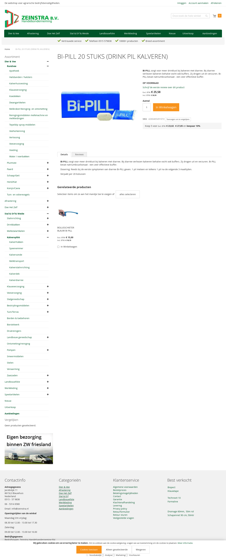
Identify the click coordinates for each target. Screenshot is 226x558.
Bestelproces (119, 490)
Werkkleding (11, 388)
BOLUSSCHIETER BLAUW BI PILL (65, 229)
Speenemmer (16, 248)
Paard (10, 169)
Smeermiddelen (15, 356)
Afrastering (10, 200)
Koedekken (15, 96)
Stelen (10, 362)
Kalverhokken (16, 241)
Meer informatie (185, 543)
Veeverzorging (16, 143)
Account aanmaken (198, 3)
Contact (117, 496)
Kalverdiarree (16, 280)
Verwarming (13, 369)
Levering (117, 505)
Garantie (117, 499)
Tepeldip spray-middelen (22, 124)
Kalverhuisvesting (18, 83)
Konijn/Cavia (13, 188)
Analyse (108, 555)
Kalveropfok (13, 237)
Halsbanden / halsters (20, 77)
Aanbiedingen (12, 413)
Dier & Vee (10, 61)
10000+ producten (128, 41)
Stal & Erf (63, 496)
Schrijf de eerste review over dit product (163, 87)
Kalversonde (15, 254)
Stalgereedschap (15, 299)
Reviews (79, 154)
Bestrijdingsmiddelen (18, 305)
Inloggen (181, 3)
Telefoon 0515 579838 (100, 41)
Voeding (13, 150)
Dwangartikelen (17, 102)
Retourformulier (121, 511)
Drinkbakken (13, 224)
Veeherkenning (17, 131)
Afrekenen (216, 3)
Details (64, 154)
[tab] (64, 154)
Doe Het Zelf (11, 207)
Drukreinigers (14, 330)
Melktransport (16, 261)
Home (7, 49)
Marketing (120, 555)
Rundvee (11, 66)
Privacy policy (120, 508)
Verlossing (14, 137)
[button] (60, 252)
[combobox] (190, 15)
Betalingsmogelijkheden (125, 493)
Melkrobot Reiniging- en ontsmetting (28, 108)
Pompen (11, 349)
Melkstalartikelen (16, 230)
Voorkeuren (134, 555)
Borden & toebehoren (18, 318)
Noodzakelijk (95, 555)
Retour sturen (120, 514)
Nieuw (8, 400)
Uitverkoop (10, 407)
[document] (113, 549)
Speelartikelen (12, 394)
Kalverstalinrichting (19, 267)
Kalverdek (14, 273)
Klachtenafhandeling (124, 502)
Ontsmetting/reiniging (18, 343)
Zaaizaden (12, 375)
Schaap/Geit (13, 175)
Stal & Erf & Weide (14, 213)
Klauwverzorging (18, 89)
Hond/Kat (12, 181)
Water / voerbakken (19, 156)
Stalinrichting (14, 218)
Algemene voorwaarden (125, 486)
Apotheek (14, 70)
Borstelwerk (13, 324)
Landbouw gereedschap (19, 337)
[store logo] (32, 18)
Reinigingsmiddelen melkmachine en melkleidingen (28, 117)
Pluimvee (11, 162)
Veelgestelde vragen (123, 517)
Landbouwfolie (12, 381)
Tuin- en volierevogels (18, 194)
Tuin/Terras (13, 311)
